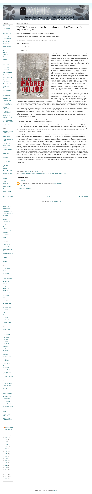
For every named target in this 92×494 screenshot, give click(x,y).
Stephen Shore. (7, 74)
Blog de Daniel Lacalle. (7, 256)
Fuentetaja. (6, 234)
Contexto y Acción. (8, 278)
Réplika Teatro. (7, 143)
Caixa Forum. (6, 346)
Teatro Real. (6, 188)
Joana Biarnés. (7, 46)
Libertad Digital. (7, 322)
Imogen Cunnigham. (6, 108)
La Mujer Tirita (6, 396)
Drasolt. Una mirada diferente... (8, 418)
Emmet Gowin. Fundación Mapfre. (8, 104)
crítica (23, 173)
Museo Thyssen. (7, 356)
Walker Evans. (7, 95)
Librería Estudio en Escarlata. (8, 214)
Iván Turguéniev (47, 173)
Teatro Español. (7, 191)
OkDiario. (5, 271)
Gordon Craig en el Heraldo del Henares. (8, 133)
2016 (6, 454)
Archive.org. (6, 337)
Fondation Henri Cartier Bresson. (7, 111)
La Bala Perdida (7, 404)
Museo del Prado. (7, 369)
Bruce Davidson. (7, 38)
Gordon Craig (29, 173)
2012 (6, 463)
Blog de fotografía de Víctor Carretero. (8, 121)
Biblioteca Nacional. (8, 376)
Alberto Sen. (6, 124)
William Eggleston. (8, 36)
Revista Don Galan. (8, 171)
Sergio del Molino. (7, 383)
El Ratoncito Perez (8, 406)
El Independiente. (7, 268)
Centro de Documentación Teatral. (7, 167)
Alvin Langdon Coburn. (6, 87)
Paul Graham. (6, 28)
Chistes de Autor (7, 409)
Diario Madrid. (6, 334)
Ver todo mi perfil (7, 429)
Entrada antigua (83, 196)
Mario (4, 411)
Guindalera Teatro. (8, 194)
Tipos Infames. (7, 208)
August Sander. (7, 33)
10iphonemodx (57, 183)
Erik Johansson (7, 90)
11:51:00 (23, 185)
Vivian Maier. (6, 115)
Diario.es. (5, 300)
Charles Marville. (7, 84)
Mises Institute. (7, 247)
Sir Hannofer (6, 398)
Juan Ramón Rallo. (8, 253)
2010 (6, 467)
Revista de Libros (7, 211)
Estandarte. (6, 273)
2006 (6, 476)
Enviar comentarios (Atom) (56, 201)
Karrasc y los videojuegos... (6, 414)
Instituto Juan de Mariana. (7, 260)
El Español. (6, 281)
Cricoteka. (5, 176)
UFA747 (23, 181)
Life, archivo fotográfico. (6, 340)
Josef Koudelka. (7, 56)
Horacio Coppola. (7, 93)
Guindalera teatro (37, 173)
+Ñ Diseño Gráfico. (8, 386)
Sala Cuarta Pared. (8, 196)
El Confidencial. (7, 307)
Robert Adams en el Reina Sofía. (8, 80)
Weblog (5, 388)
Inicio (48, 196)
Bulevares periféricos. (6, 158)
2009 (6, 469)
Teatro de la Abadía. (6, 154)
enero (6, 448)
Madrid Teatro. (7, 178)
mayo (6, 439)
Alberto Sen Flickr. (8, 117)
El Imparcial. (6, 295)
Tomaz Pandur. (7, 136)
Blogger (55, 490)
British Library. (6, 363)
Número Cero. (6, 283)
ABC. (4, 312)
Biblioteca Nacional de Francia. (8, 366)
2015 (6, 456)
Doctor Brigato (9, 427)
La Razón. (5, 309)
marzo (6, 444)
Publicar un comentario (25, 188)
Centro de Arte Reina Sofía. (7, 373)
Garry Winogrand (7, 72)
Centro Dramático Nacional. (7, 150)
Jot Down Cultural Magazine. (7, 289)
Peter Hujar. (6, 67)
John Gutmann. (7, 98)
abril (6, 441)
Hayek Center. (6, 244)
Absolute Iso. (6, 43)
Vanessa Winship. (7, 77)
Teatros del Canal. (8, 173)
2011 (6, 465)
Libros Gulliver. (7, 206)
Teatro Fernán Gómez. (6, 146)
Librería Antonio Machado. (7, 231)
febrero (7, 446)
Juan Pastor (55, 173)
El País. (5, 314)
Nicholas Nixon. (7, 31)
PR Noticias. (6, 298)
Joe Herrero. (6, 59)
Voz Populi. (6, 320)
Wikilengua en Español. (6, 349)
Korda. (5, 62)
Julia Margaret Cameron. (6, 53)
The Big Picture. (7, 332)
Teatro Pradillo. (7, 186)
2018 (6, 437)
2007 (6, 474)
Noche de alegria (7, 393)
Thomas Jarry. (6, 41)
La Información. (7, 292)
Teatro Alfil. (6, 183)
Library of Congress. (5, 353)
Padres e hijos (62, 173)
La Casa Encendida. (6, 360)
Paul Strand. (6, 64)
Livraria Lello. (6, 221)
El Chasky (5, 391)
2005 (6, 478)
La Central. (6, 203)
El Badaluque (6, 401)
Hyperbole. (6, 276)
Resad (5, 181)
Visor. (4, 237)
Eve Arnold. (6, 69)
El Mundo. (5, 317)
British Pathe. (6, 329)
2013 (6, 460)
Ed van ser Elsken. (8, 25)
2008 (6, 472)
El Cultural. (6, 286)
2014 (6, 458)
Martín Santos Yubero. (6, 49)
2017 (6, 451)
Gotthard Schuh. (7, 100)
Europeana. (6, 343)
